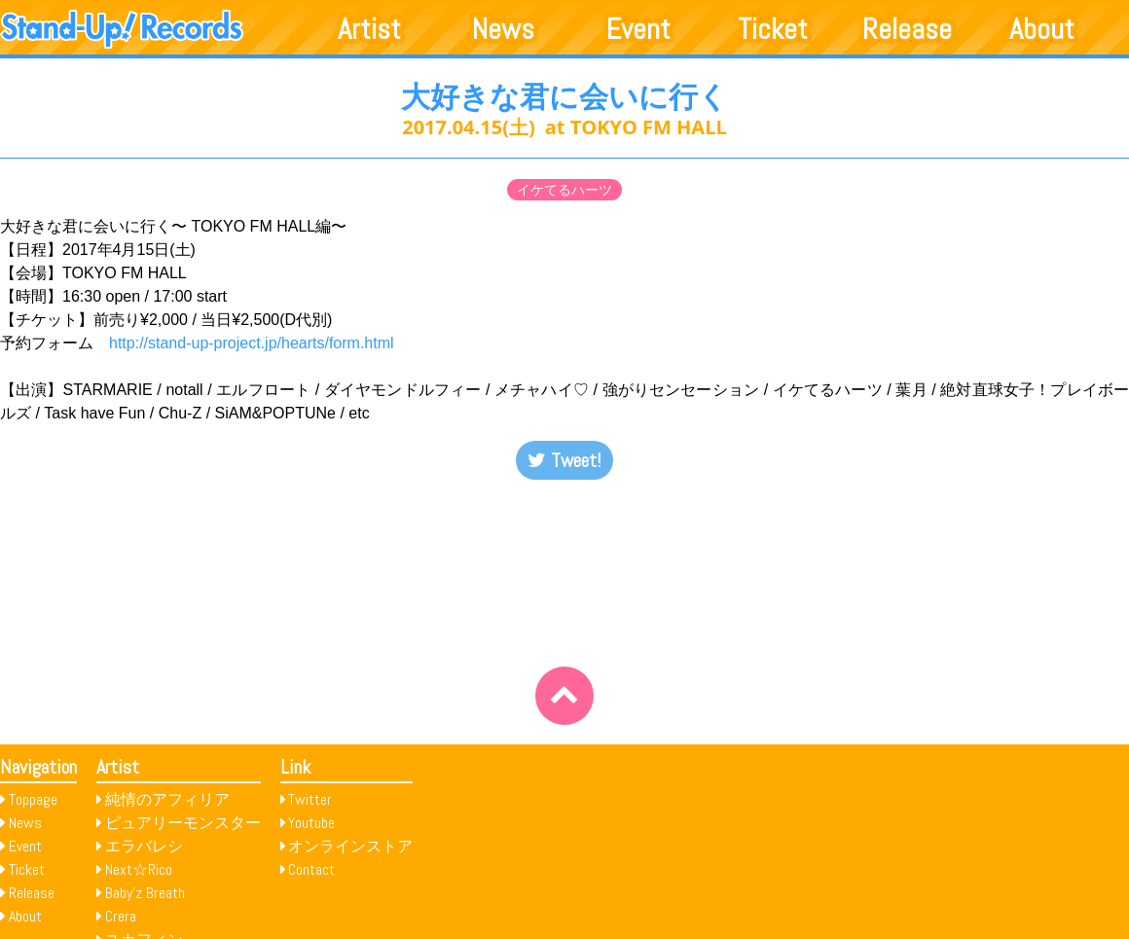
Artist (369, 29)
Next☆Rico (138, 869)
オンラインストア (350, 846)
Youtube (311, 823)
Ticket (773, 29)
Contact (311, 869)
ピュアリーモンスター (183, 823)
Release (907, 29)
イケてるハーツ (564, 190)
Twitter (310, 799)
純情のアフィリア (167, 799)
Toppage (33, 799)
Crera (120, 916)
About (1041, 29)
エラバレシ (144, 846)
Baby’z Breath (145, 893)
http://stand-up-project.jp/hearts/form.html (251, 343)
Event (638, 29)
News (503, 29)
